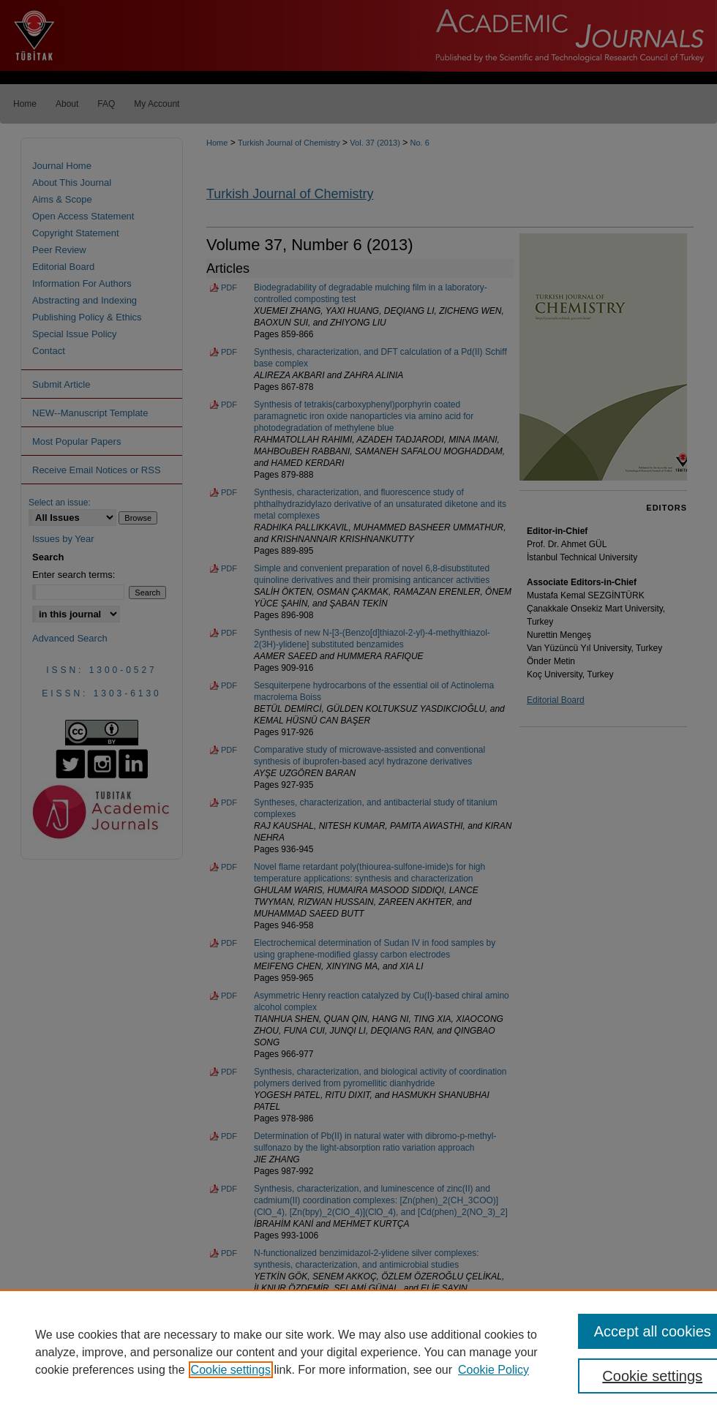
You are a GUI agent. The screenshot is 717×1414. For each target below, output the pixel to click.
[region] (358, 1352)
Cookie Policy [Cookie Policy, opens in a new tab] (493, 1370)
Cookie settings (231, 1370)
